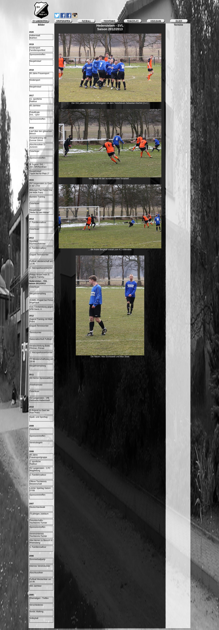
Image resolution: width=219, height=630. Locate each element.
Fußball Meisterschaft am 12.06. (41, 262)
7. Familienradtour (38, 222)
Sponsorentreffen (37, 54)
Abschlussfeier (36, 572)
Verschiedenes (36, 605)
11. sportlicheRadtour (36, 100)
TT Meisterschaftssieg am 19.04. (41, 360)
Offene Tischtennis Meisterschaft (38, 482)
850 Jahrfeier (36, 586)
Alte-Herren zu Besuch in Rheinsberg (41, 541)
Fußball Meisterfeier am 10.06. (40, 580)
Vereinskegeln (36, 442)
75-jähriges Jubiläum (39, 514)
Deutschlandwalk (37, 507)
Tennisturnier (35, 332)
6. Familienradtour (38, 248)
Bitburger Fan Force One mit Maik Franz (41, 191)
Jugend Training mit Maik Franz (41, 320)
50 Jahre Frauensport (39, 73)
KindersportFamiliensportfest (37, 49)
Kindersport (35, 80)
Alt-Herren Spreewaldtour (41, 378)
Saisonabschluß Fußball (41, 339)
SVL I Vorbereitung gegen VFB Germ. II (41, 308)
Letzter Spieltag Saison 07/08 (40, 489)
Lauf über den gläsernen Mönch (41, 132)
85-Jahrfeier (35, 105)
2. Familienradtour (38, 475)
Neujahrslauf (35, 61)
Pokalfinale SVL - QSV (35, 113)
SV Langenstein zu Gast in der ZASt (41, 184)
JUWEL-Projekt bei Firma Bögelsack (41, 301)
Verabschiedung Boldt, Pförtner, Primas (40, 347)
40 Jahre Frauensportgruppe (38, 456)
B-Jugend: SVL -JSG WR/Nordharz (38, 165)
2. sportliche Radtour (35, 462)
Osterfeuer (34, 151)
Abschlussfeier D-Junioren (38, 145)
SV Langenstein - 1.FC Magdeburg (40, 469)
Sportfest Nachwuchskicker (38, 242)
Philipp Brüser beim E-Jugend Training (40, 275)
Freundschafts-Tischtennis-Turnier (38, 521)
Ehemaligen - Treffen (39, 598)
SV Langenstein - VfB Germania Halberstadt (40, 399)
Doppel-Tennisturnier (39, 254)
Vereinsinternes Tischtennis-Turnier (38, 535)
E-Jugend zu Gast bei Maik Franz (39, 411)
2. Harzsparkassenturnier (41, 268)
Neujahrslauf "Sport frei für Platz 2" (39, 172)
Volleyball (34, 618)
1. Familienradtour (38, 547)
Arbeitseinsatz (36, 385)
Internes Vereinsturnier (40, 566)
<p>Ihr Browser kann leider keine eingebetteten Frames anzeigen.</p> (178, 125)
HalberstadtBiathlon (35, 36)
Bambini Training (37, 197)
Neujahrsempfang (38, 293)
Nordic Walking (36, 611)
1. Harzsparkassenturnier (41, 352)
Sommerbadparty (37, 559)
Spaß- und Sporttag (39, 417)
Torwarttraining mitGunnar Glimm (38, 139)
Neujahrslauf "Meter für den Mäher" (40, 211)
